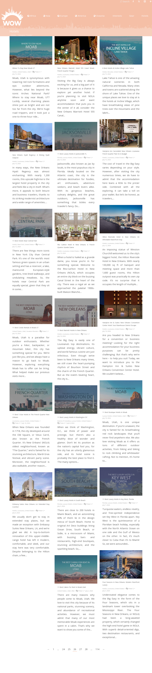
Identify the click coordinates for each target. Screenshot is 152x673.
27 (80, 649)
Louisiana (66, 75)
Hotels (14, 72)
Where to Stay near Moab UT (23, 68)
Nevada (110, 72)
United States (22, 72)
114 (97, 649)
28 (86, 649)
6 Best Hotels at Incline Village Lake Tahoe (118, 68)
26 (75, 649)
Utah (29, 72)
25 (69, 649)
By (36, 72)
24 (63, 649)
